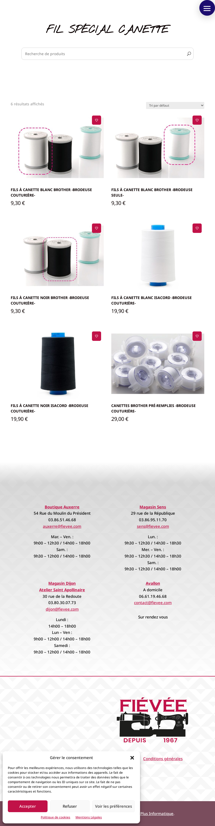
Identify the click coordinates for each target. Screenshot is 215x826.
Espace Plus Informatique (149, 813)
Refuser (70, 806)
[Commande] (175, 105)
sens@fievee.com (153, 526)
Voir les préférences (113, 806)
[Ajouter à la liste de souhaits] (96, 120)
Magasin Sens (153, 506)
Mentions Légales (88, 817)
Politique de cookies (55, 817)
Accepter (27, 806)
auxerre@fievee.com (62, 526)
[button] (132, 757)
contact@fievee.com (153, 602)
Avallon (153, 583)
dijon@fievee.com (62, 609)
